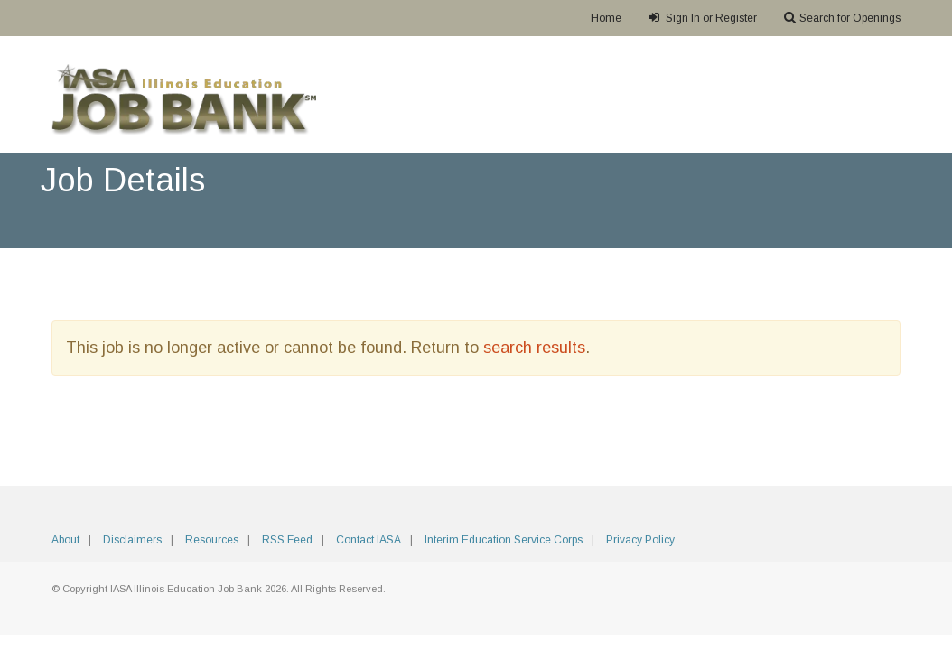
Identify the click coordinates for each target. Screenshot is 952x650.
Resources (211, 540)
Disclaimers (132, 540)
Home (606, 18)
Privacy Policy (640, 540)
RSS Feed (287, 540)
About (65, 540)
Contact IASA (368, 540)
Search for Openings (842, 17)
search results (534, 348)
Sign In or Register (703, 17)
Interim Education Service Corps (504, 540)
